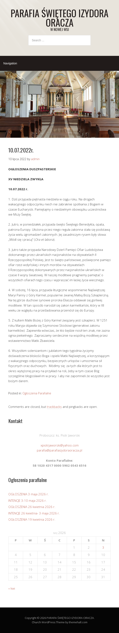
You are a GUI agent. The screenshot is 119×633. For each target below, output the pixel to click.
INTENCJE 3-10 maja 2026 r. (27, 500)
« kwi (11, 588)
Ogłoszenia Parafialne (36, 393)
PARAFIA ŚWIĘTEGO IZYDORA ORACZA (59, 17)
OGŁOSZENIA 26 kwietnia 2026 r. (31, 507)
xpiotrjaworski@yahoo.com (60, 445)
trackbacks (54, 407)
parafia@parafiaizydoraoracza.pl (59, 450)
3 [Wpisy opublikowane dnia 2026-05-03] (103, 547)
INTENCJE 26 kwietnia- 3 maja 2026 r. (34, 513)
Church (36, 622)
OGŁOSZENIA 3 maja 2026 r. (28, 494)
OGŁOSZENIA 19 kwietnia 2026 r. (31, 519)
